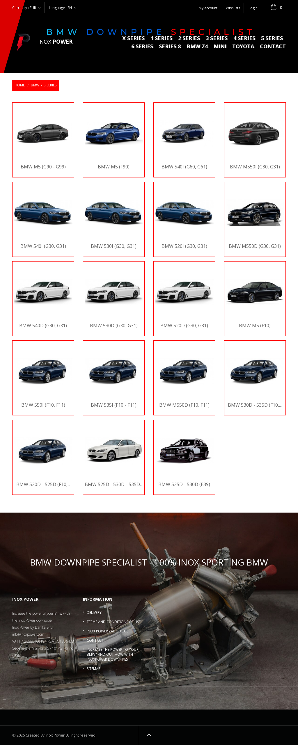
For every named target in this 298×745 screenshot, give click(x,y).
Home (20, 85)
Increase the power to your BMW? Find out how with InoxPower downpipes (113, 654)
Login (253, 8)
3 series (217, 38)
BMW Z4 (197, 47)
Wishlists (233, 8)
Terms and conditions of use (114, 621)
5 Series (272, 38)
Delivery (94, 612)
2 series (189, 38)
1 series (161, 38)
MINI (220, 47)
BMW (35, 85)
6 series (142, 47)
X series (133, 38)
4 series (244, 38)
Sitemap (93, 668)
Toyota (243, 47)
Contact (273, 47)
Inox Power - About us (107, 631)
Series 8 (170, 47)
